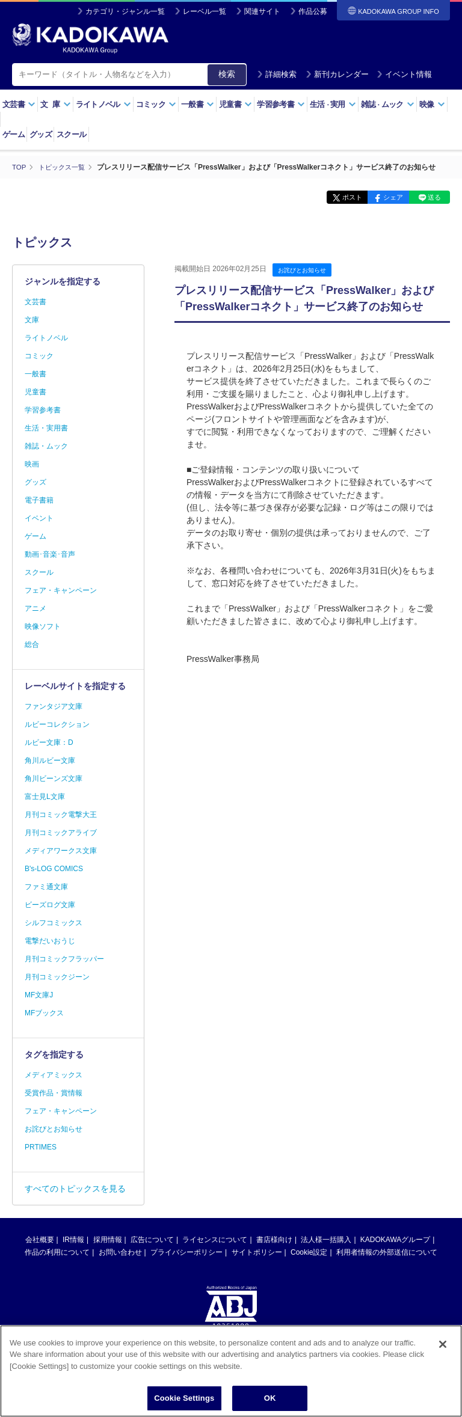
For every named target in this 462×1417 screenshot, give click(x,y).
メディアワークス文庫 (61, 850)
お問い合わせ (120, 1252)
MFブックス (44, 1013)
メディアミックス (53, 1075)
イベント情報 (404, 74)
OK (270, 1398)
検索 (226, 74)
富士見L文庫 (45, 796)
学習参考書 (281, 104)
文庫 (32, 320)
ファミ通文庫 (46, 887)
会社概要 (39, 1239)
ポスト (339, 197)
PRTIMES (41, 1147)
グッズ (40, 134)
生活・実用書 (46, 428)
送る (432, 197)
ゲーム (13, 134)
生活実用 (333, 104)
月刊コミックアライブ (61, 832)
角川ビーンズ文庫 (53, 778)
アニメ (35, 608)
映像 (432, 104)
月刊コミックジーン (57, 977)
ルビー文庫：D (49, 742)
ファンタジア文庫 (53, 706)
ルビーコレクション (57, 724)
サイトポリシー (257, 1252)
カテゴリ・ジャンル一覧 (125, 11)
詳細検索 (277, 74)
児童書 (235, 104)
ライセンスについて (214, 1239)
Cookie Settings (184, 1398)
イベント (39, 518)
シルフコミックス (53, 923)
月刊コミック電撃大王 (61, 814)
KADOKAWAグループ (395, 1239)
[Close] (443, 1344)
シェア (385, 197)
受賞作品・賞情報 (53, 1093)
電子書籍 (39, 500)
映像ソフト (43, 626)
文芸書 (18, 104)
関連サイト (262, 11)
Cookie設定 (309, 1252)
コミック (156, 104)
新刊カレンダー (337, 74)
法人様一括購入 (326, 1239)
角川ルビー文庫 (50, 760)
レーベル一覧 (204, 11)
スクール (71, 134)
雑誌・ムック (46, 446)
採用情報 (107, 1239)
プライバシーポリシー (186, 1252)
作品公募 (312, 11)
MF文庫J (39, 995)
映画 (32, 464)
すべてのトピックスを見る (75, 1188)
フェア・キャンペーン (61, 590)
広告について (152, 1239)
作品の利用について (57, 1252)
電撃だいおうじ (50, 941)
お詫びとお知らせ (304, 270)
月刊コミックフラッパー (64, 959)
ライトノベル (103, 104)
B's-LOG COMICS (54, 869)
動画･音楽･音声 (50, 554)
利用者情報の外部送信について (386, 1252)
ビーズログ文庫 (50, 905)
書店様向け (274, 1239)
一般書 (197, 104)
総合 (32, 644)
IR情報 (73, 1239)
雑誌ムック (387, 104)
